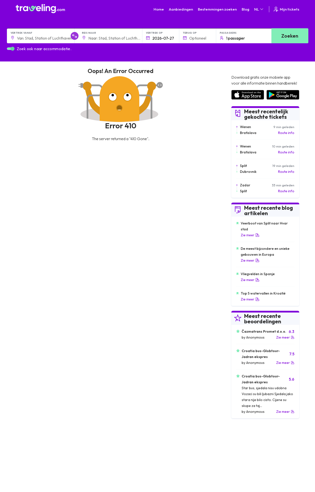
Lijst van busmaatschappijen (252, 455)
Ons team (96, 455)
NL (259, 9)
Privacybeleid (170, 450)
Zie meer (250, 235)
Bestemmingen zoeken (217, 9)
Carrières (238, 445)
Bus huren (238, 460)
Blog (245, 9)
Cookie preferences (176, 455)
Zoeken (289, 36)
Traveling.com (60, 484)
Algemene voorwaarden (179, 445)
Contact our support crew (47, 465)
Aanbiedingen (181, 9)
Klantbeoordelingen (246, 450)
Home (159, 9)
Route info (286, 133)
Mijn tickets (286, 9)
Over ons (96, 450)
